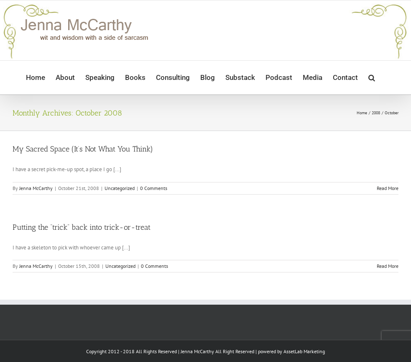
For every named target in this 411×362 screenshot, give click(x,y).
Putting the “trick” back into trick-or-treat (82, 227)
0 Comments (153, 188)
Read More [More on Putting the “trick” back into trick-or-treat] (387, 266)
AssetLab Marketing (304, 351)
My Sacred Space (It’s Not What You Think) (83, 149)
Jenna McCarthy (36, 188)
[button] (371, 77)
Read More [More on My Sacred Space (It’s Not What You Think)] (387, 188)
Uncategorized (120, 188)
